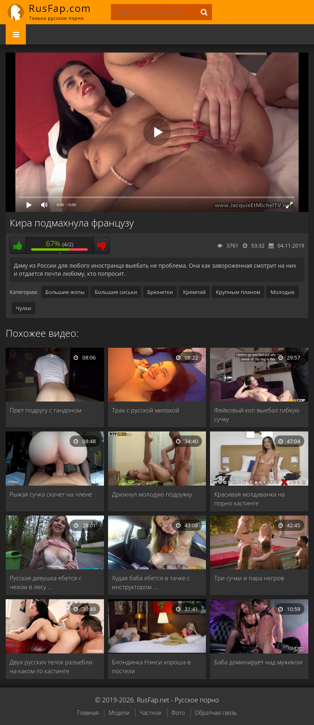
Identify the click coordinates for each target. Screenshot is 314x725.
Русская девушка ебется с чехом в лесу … (46, 582)
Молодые (282, 292)
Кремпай (194, 292)
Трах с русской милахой (145, 410)
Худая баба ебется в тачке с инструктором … (151, 582)
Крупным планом (238, 292)
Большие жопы (65, 292)
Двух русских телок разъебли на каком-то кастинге (51, 666)
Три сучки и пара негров (249, 578)
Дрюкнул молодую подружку (152, 494)
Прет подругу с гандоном (45, 410)
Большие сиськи (116, 292)
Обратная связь (216, 713)
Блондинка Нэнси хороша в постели (151, 666)
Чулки (23, 308)
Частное (150, 713)
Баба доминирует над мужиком (258, 662)
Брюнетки (160, 292)
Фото (178, 713)
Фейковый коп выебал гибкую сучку (256, 414)
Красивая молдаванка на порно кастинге (249, 498)
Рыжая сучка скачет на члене (51, 494)
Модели (118, 713)
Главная (87, 713)
